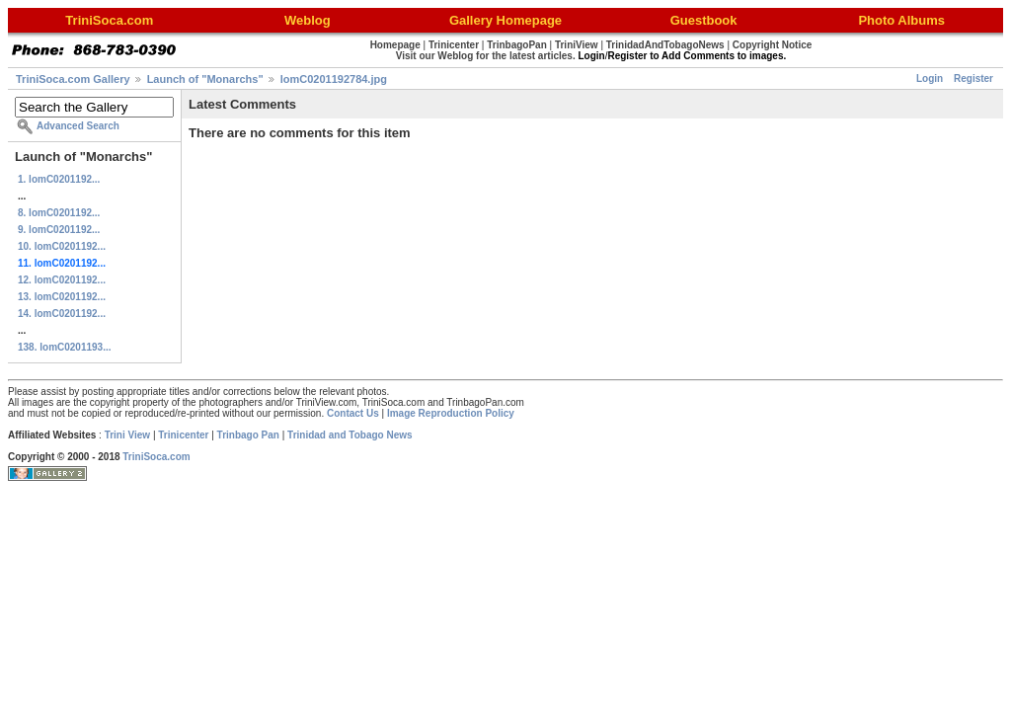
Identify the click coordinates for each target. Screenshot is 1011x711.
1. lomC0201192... (59, 179)
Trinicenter (183, 435)
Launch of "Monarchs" (205, 79)
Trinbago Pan (248, 435)
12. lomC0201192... (62, 280)
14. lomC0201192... (62, 313)
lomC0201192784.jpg (333, 79)
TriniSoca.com (156, 456)
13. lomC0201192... (62, 296)
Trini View (128, 435)
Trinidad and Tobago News (350, 435)
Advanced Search (78, 125)
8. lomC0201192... (59, 212)
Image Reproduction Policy (450, 413)
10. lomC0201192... (62, 246)
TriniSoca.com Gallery (73, 79)
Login (929, 78)
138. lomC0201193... (65, 347)
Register (973, 78)
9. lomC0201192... (59, 229)
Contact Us (353, 413)
